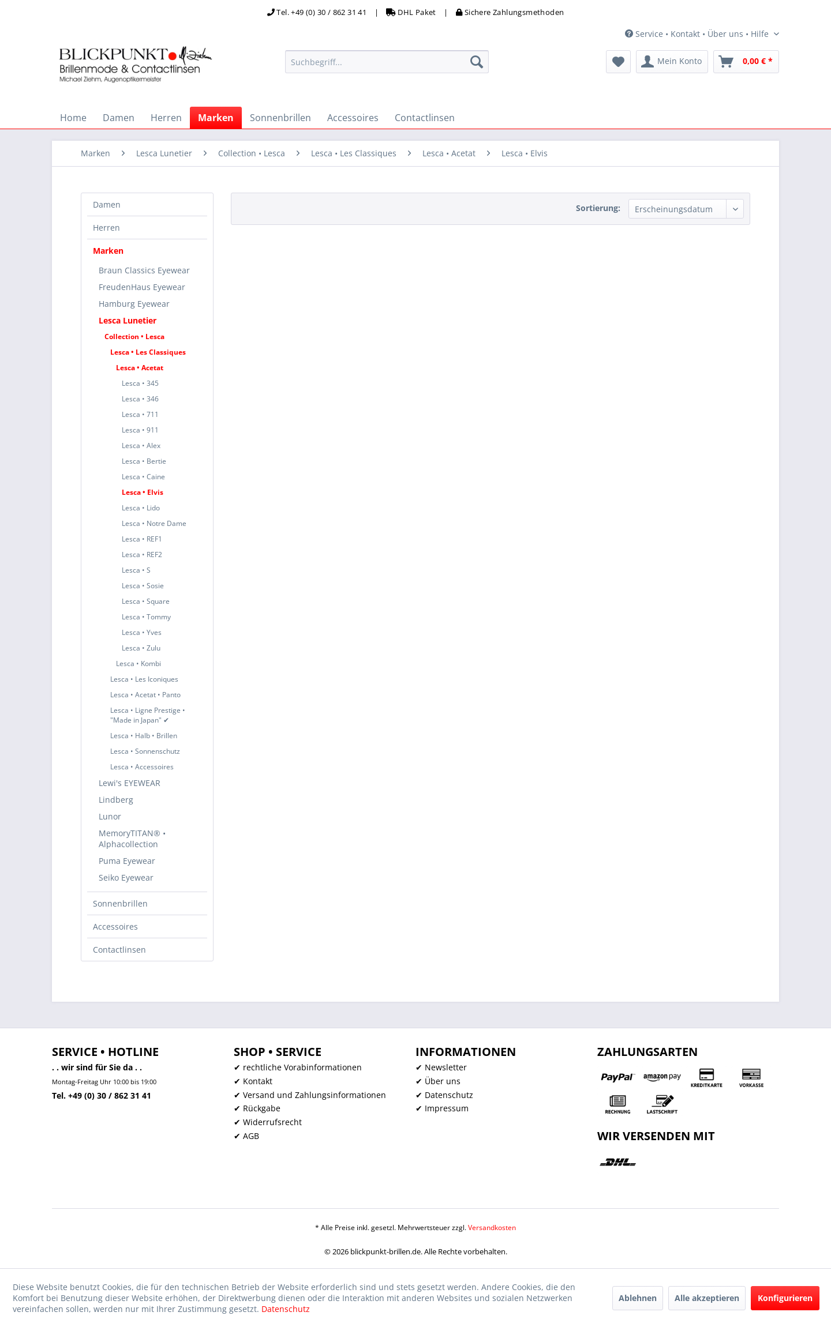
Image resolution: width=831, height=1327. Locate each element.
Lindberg (116, 799)
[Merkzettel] (618, 61)
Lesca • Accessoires (142, 767)
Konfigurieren (785, 1297)
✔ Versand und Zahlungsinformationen (310, 1094)
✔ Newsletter (441, 1067)
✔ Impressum (442, 1108)
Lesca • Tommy (146, 617)
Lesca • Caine (143, 477)
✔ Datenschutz (444, 1094)
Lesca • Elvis (142, 492)
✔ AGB (246, 1135)
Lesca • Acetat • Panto (145, 695)
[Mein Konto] (672, 61)
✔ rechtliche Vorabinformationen (298, 1067)
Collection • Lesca (134, 336)
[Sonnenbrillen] (280, 118)
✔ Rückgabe (257, 1108)
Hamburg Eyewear (134, 303)
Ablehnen (638, 1297)
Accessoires (115, 926)
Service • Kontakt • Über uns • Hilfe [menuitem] (698, 33)
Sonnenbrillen (120, 903)
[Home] (73, 118)
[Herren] (166, 118)
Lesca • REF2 (142, 554)
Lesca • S (136, 570)
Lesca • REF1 (142, 539)
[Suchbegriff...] (387, 61)
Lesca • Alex (141, 445)
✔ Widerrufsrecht (268, 1122)
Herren (106, 227)
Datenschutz (285, 1308)
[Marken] (216, 118)
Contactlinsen (119, 949)
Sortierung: (598, 207)
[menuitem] (387, 61)
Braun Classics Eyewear (144, 270)
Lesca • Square (146, 601)
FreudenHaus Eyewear (142, 286)
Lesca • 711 (140, 414)
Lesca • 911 (140, 430)
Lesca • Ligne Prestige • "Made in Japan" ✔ (147, 715)
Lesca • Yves (142, 632)
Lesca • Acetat (139, 368)
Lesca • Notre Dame (154, 523)
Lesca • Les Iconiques (144, 679)
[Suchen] (477, 61)
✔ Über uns (438, 1081)
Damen (107, 204)
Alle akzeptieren (707, 1297)
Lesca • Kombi (138, 663)
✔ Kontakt (253, 1081)
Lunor (110, 816)
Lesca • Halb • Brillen (143, 735)
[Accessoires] (353, 118)
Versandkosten (492, 1227)
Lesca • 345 (140, 383)
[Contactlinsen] (425, 118)
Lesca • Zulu (141, 648)
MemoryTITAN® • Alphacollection (132, 838)
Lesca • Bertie (144, 461)
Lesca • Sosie (143, 586)
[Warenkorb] (746, 61)
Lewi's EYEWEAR (129, 782)
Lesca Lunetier (127, 320)
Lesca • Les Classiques (148, 352)
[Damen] (119, 118)
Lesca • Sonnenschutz (145, 751)
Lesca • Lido (141, 508)
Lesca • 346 (140, 399)
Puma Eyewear (127, 860)
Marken (108, 250)
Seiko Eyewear (126, 877)
